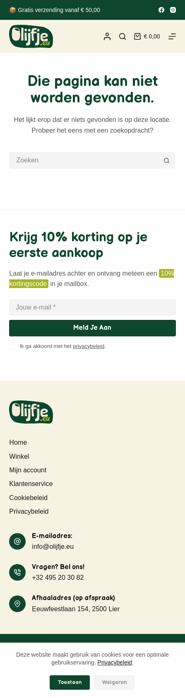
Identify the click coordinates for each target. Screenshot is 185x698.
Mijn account (27, 470)
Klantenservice (31, 483)
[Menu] (172, 36)
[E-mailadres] (92, 307)
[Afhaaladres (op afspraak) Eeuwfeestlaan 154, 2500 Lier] (17, 604)
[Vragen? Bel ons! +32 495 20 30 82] (17, 572)
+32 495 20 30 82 (58, 577)
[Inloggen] (107, 36)
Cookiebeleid (28, 497)
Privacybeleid (115, 662)
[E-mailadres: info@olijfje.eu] (17, 541)
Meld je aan (92, 328)
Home (18, 442)
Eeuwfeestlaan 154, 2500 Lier (76, 608)
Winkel (19, 456)
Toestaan (70, 682)
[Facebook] (161, 10)
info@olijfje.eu (53, 546)
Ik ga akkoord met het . (63, 346)
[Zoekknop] (166, 160)
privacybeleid (88, 346)
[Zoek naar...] (84, 160)
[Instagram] (173, 10)
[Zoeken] (122, 36)
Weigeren (114, 682)
